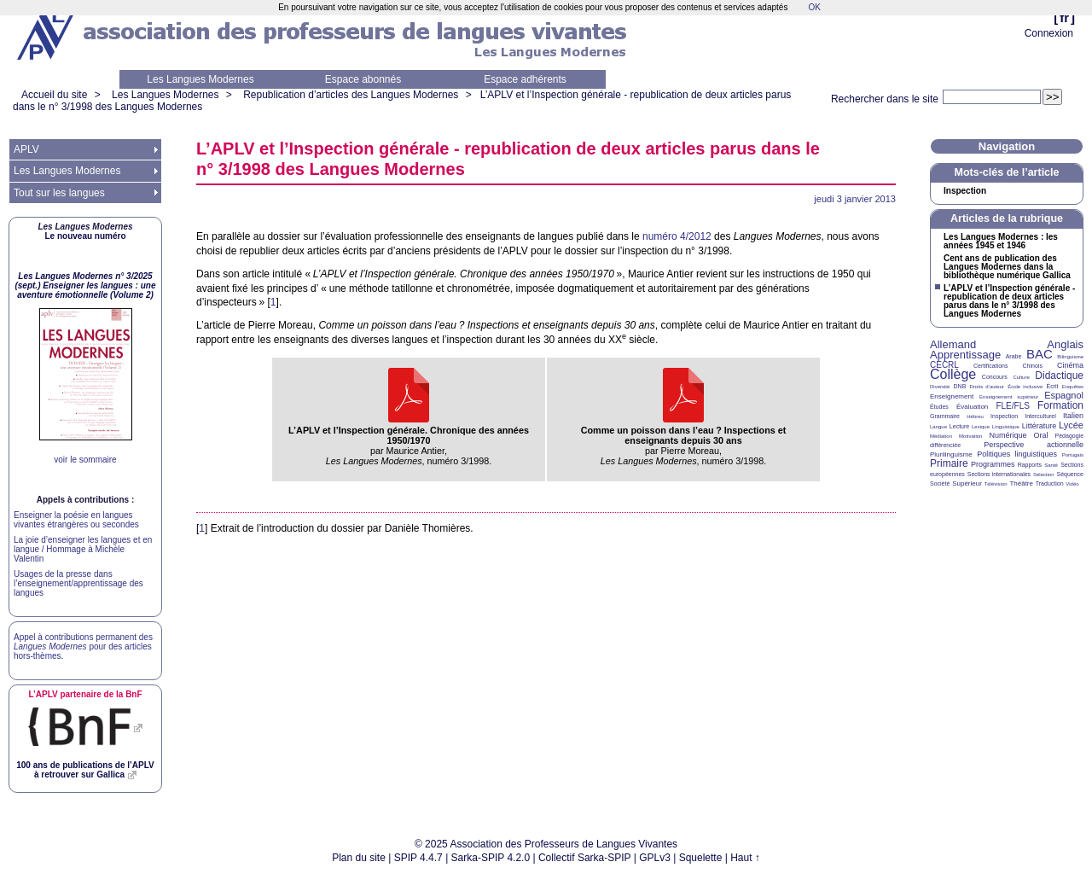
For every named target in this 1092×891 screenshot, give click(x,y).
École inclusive (1025, 386)
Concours (995, 377)
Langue (938, 426)
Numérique (1007, 435)
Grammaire (945, 416)
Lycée (1071, 425)
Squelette (701, 858)
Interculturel (1040, 416)
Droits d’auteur (987, 386)
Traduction (1050, 483)
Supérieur (967, 483)
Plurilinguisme (951, 454)
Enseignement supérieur (1008, 396)
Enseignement (951, 396)
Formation (1060, 405)
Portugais (1072, 454)
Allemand (953, 344)
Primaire (949, 463)
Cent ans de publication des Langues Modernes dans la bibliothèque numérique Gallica (1007, 267)
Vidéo (1072, 483)
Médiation (941, 436)
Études (939, 407)
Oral (1041, 435)
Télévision (996, 483)
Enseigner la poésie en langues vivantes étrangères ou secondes (76, 519)
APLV (26, 149)
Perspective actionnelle (1033, 444)
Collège (953, 374)
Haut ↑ (745, 858)
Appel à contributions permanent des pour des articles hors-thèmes (83, 646)
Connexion (1049, 33)
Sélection (1043, 474)
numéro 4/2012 (677, 236)
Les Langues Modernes (200, 79)
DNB (960, 386)
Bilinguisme (1070, 356)
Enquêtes (1072, 386)
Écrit (1052, 386)
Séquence (1069, 474)
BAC (1039, 353)
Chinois (1033, 366)
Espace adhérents (525, 79)
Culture (1021, 377)
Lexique (981, 426)
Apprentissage (965, 354)
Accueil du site (54, 95)
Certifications (990, 366)
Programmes (993, 464)
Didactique (1059, 375)
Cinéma (1070, 365)
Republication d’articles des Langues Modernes (350, 95)
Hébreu (975, 416)
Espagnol (1063, 395)
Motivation (970, 436)
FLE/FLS (1012, 406)
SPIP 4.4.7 (418, 858)
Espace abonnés (363, 79)
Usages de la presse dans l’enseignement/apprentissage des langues (78, 583)
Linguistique (1005, 426)
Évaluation (972, 407)
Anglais (1065, 344)
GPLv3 (655, 858)
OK (814, 7)
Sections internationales (999, 474)
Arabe (1014, 356)
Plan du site (359, 858)
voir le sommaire (85, 459)
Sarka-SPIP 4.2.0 (491, 858)
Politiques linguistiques (1017, 454)
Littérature (1039, 426)
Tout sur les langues (59, 193)
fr (1064, 17)
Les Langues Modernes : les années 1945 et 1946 (1001, 241)
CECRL (944, 365)
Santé (1051, 465)
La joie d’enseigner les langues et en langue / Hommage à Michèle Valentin (83, 549)
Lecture (959, 426)
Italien (1073, 415)
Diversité (940, 386)
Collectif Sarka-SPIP (584, 858)
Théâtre (1021, 483)
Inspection (965, 191)
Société (940, 483)
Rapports (1030, 465)
